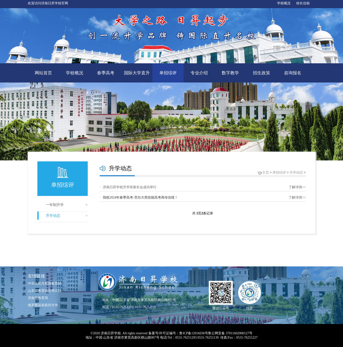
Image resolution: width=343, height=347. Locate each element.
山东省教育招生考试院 (44, 291)
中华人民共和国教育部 (44, 283)
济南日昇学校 (111, 333)
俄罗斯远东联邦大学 (43, 305)
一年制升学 (55, 205)
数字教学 (230, 73)
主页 (265, 172)
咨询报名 (292, 73)
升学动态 (53, 216)
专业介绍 (199, 73)
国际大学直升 (137, 73)
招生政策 (261, 73)
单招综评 (168, 73)
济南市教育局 (38, 298)
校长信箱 (303, 3)
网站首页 (43, 73)
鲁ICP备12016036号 (193, 333)
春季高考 (105, 73)
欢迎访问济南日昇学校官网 (48, 3)
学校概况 (284, 3)
